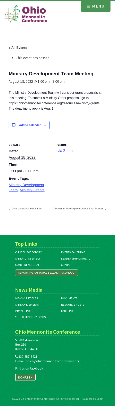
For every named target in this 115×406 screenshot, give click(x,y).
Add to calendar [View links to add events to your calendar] (30, 125)
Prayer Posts (24, 311)
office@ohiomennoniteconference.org (53, 361)
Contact (67, 265)
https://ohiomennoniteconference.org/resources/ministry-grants (54, 103)
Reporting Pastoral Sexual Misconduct (47, 272)
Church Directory (28, 252)
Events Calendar (73, 252)
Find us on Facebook (29, 368)
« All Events (18, 48)
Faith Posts (69, 311)
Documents (69, 298)
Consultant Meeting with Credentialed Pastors (79, 208)
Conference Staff (28, 265)
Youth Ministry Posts (30, 317)
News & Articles (26, 298)
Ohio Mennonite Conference (37, 398)
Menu (96, 6)
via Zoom (65, 151)
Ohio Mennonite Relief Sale (26, 208)
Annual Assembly (27, 258)
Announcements (27, 304)
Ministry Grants (32, 190)
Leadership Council (75, 258)
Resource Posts (72, 304)
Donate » (25, 377)
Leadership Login (92, 398)
